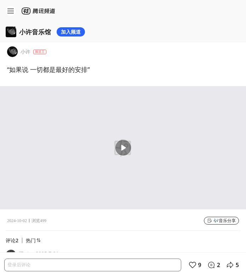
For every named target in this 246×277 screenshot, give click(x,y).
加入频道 (71, 31)
